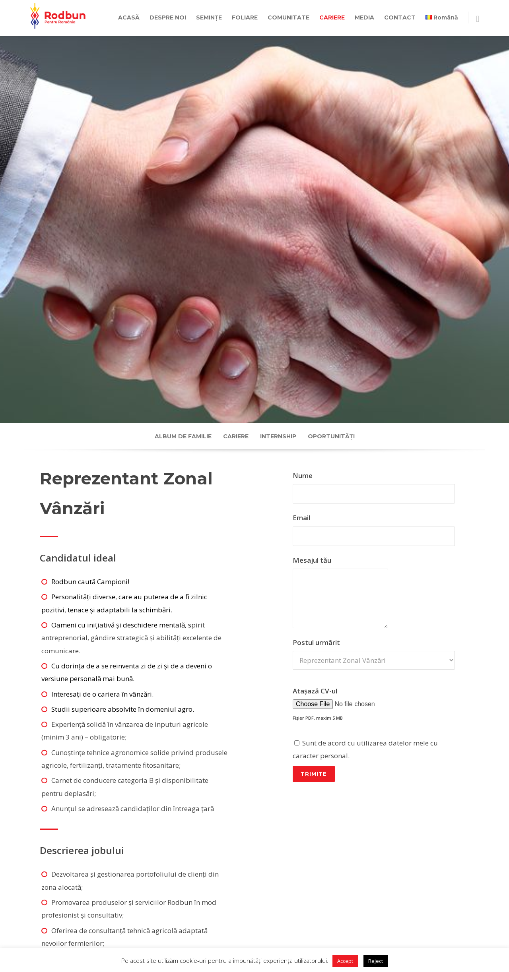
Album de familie (183, 436)
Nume (374, 487)
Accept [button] (345, 960)
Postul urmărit (374, 711)
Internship (278, 436)
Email (374, 529)
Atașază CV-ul (374, 735)
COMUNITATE (288, 17)
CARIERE (332, 17)
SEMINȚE (209, 17)
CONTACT (400, 17)
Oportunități (331, 436)
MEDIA (364, 17)
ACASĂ (129, 17)
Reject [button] (375, 960)
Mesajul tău (374, 592)
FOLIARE (245, 17)
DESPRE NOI (168, 17)
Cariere (236, 436)
